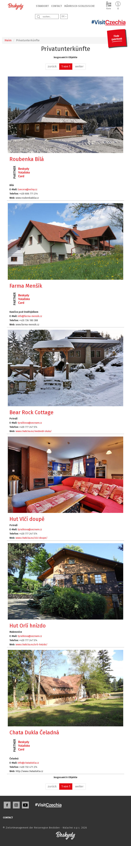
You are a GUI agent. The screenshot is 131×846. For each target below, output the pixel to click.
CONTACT (56, 6)
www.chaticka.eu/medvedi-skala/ (34, 431)
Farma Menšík (25, 286)
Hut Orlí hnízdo (27, 626)
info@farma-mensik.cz (30, 316)
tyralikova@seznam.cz (30, 422)
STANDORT (42, 6)
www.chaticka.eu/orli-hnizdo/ (31, 644)
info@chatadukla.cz (28, 762)
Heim (8, 40)
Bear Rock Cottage (31, 412)
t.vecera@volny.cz (27, 189)
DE (64, 16)
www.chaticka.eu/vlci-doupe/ (31, 537)
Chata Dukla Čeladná (34, 732)
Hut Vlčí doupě (27, 519)
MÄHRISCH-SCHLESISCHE (79, 6)
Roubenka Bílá (26, 159)
